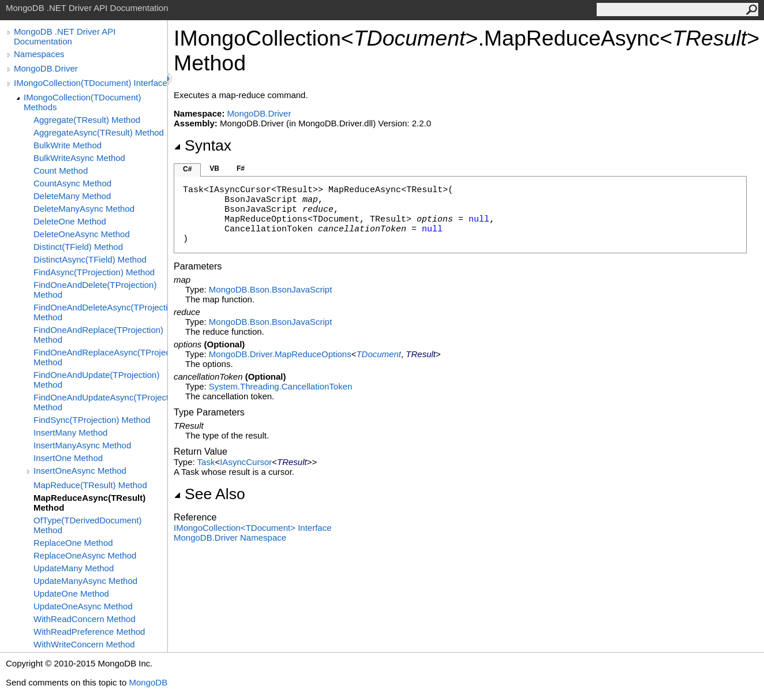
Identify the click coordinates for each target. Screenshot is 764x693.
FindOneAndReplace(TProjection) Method (98, 334)
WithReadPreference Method (89, 631)
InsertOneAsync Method (79, 470)
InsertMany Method (70, 432)
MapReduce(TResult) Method (90, 485)
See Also (209, 494)
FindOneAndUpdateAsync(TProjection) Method (100, 402)
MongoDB (148, 682)
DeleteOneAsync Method (81, 234)
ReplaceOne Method (73, 543)
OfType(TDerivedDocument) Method (87, 525)
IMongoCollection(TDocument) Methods (82, 102)
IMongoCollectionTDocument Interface (253, 528)
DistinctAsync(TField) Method (90, 259)
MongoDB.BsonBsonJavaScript (270, 289)
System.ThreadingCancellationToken (280, 386)
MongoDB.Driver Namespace (230, 537)
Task (206, 462)
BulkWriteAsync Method (79, 158)
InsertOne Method (68, 458)
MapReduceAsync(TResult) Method (89, 502)
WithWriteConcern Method (84, 644)
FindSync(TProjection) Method (92, 420)
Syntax (202, 145)
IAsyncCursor (246, 462)
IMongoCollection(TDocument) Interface (90, 83)
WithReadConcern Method (84, 619)
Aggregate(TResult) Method (86, 120)
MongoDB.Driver (46, 68)
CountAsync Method (72, 183)
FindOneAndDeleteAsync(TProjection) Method (100, 312)
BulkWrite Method (67, 145)
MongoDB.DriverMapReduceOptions (280, 354)
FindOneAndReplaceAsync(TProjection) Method (100, 357)
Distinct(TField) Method (78, 247)
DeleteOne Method (69, 221)
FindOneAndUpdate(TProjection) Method (96, 379)
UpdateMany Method (73, 568)
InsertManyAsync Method (82, 445)
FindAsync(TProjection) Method (94, 272)
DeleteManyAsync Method (83, 208)
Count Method (60, 170)
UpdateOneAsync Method (83, 606)
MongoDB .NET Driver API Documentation (64, 36)
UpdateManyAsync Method (85, 581)
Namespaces (39, 54)
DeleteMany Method (72, 196)
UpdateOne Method (71, 593)
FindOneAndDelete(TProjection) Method (94, 289)
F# (241, 168)
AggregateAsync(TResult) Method (98, 132)
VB (214, 168)
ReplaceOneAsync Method (84, 555)
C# (187, 169)
